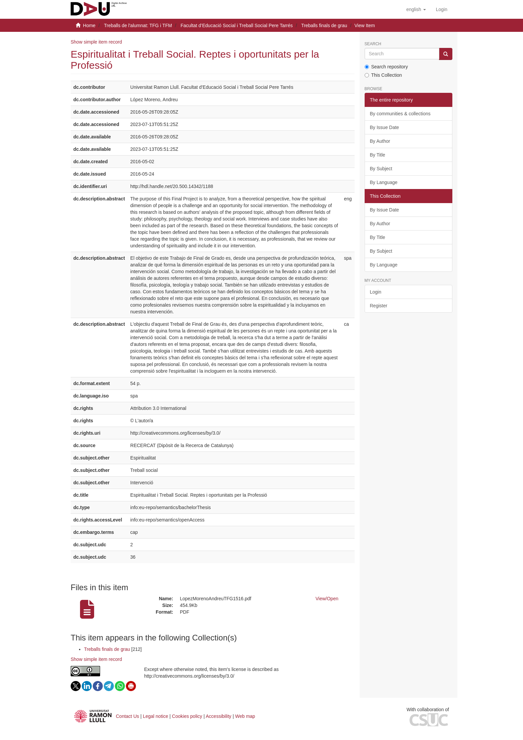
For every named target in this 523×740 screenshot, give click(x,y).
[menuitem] (441, 9)
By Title (377, 155)
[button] (416, 9)
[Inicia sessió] (441, 9)
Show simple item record (96, 42)
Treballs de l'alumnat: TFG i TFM (138, 25)
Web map (245, 716)
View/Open (326, 598)
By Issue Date (384, 127)
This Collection (383, 75)
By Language (384, 182)
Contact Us (127, 716)
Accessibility (218, 716)
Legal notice (155, 716)
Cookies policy (187, 716)
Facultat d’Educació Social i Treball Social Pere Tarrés (236, 25)
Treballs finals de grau (324, 25)
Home (89, 25)
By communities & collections (400, 113)
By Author (380, 141)
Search (373, 44)
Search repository (386, 66)
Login (375, 292)
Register (378, 305)
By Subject (381, 168)
